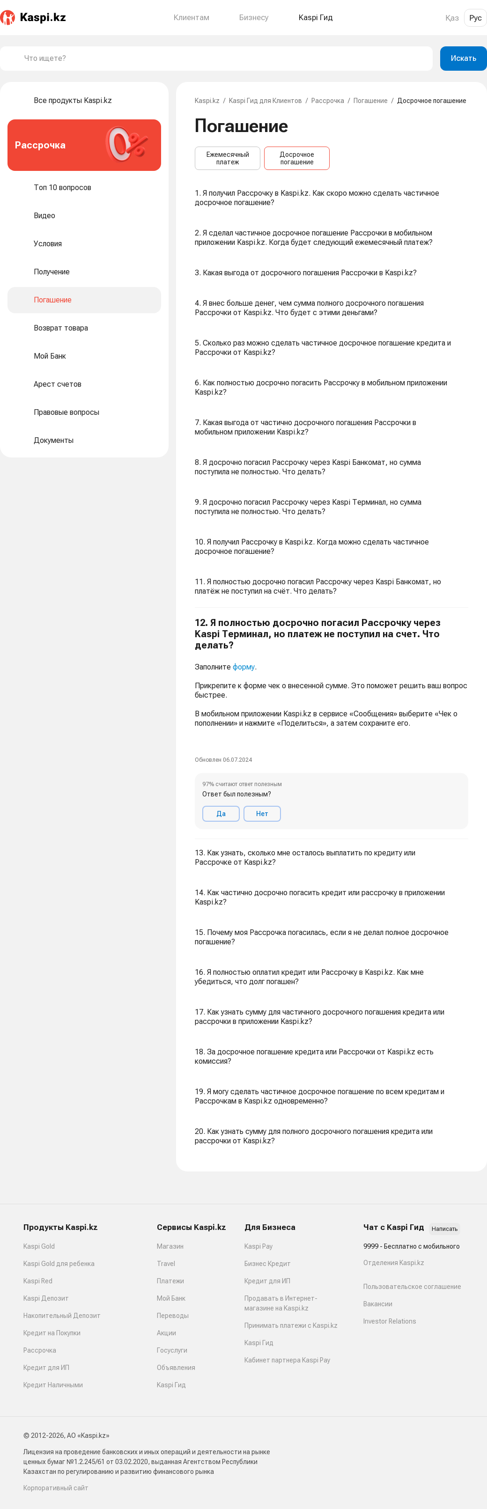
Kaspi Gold (39, 1246)
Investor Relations (389, 1321)
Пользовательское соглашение (412, 1286)
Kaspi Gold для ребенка (59, 1263)
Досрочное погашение (297, 158)
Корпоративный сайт (56, 1488)
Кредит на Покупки (52, 1333)
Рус (475, 17)
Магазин (170, 1246)
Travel (166, 1263)
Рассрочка (327, 100)
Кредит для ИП (46, 1367)
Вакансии (377, 1304)
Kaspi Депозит (46, 1298)
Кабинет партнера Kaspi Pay (287, 1360)
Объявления (176, 1367)
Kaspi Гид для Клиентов (265, 100)
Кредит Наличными (53, 1385)
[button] (331, 723)
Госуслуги (172, 1350)
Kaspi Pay (258, 1246)
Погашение (371, 100)
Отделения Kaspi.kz (393, 1262)
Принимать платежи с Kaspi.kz (291, 1325)
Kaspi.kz (207, 100)
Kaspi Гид (171, 1385)
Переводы (173, 1315)
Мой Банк (171, 1298)
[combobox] (224, 58)
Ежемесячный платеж (228, 158)
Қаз (452, 17)
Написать (444, 1229)
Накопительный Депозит (62, 1315)
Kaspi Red (37, 1281)
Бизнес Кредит (267, 1263)
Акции (166, 1333)
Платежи (170, 1281)
